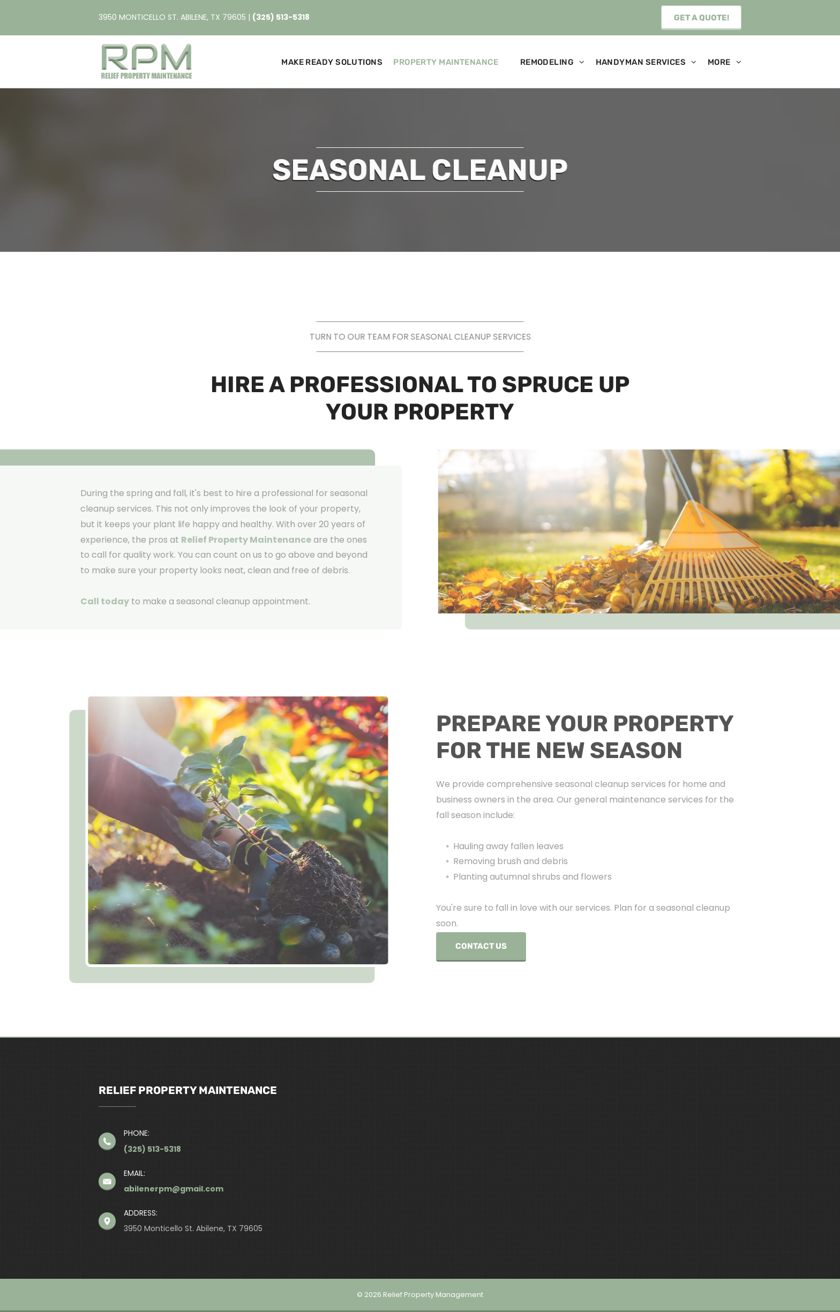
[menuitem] (326, 62)
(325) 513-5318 (281, 17)
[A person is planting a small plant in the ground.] (224, 830)
